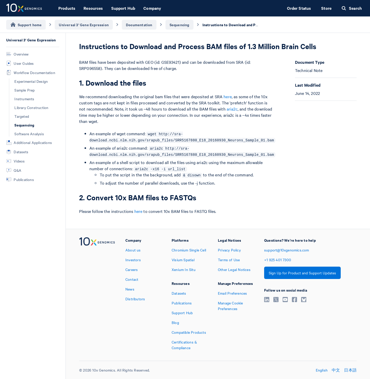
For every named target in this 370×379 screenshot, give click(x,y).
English (322, 370)
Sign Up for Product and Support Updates (302, 272)
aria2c (232, 109)
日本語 (350, 370)
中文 (336, 370)
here (228, 96)
